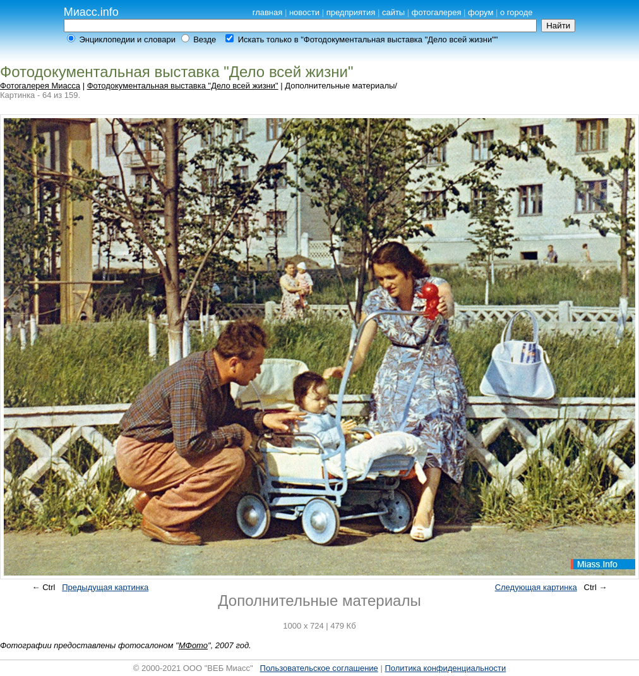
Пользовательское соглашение (319, 668)
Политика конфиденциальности (445, 668)
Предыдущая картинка (105, 587)
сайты (393, 12)
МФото (193, 645)
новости (304, 12)
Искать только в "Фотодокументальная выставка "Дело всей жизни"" (368, 39)
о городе (516, 12)
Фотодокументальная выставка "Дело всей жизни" (182, 85)
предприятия (351, 12)
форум (480, 12)
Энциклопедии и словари (127, 39)
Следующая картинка (536, 587)
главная (268, 12)
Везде (204, 39)
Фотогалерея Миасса (40, 85)
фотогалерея (437, 12)
